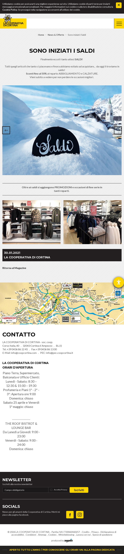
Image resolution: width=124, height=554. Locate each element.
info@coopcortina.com (24, 352)
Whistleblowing (66, 534)
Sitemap (42, 534)
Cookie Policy (9, 9)
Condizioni (31, 534)
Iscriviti (79, 490)
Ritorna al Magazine (14, 267)
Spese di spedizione (102, 534)
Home (41, 34)
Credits (85, 532)
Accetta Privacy (60, 489)
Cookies (52, 534)
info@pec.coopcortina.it (59, 352)
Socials (11, 506)
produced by (62, 540)
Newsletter (16, 479)
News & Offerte (56, 34)
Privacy (95, 532)
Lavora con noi (83, 534)
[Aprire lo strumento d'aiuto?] (118, 282)
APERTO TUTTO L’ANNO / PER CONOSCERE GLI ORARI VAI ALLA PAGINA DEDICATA (62, 549)
